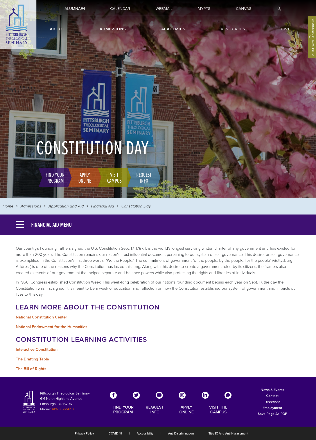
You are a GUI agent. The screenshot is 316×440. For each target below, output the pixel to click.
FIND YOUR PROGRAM (123, 410)
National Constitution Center (41, 317)
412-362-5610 (63, 409)
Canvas (243, 8)
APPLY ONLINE (186, 410)
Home (8, 206)
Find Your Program (52, 177)
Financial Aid (102, 206)
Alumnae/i (75, 8)
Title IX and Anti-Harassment (228, 433)
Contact (272, 396)
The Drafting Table (32, 359)
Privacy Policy (84, 433)
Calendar (120, 8)
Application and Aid (66, 206)
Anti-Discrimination (181, 433)
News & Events (272, 390)
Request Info (141, 177)
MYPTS (204, 8)
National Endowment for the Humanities (51, 327)
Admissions (31, 206)
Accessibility (145, 433)
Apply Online (82, 177)
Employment (272, 408)
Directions (272, 402)
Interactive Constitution (36, 349)
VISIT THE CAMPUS (218, 410)
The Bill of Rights (31, 369)
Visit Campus (112, 177)
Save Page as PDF (272, 414)
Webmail (164, 8)
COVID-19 (115, 433)
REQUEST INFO (155, 410)
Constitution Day (136, 206)
